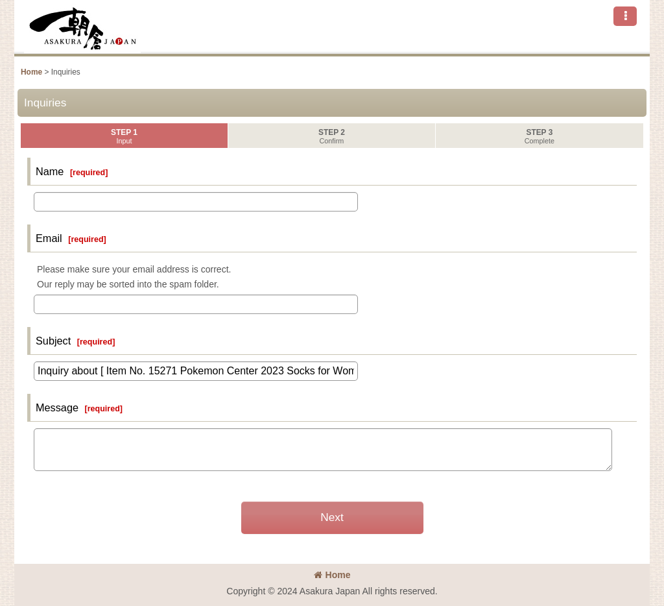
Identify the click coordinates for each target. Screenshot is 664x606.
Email (49, 238)
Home (332, 575)
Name (50, 171)
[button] (625, 16)
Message (57, 407)
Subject (53, 340)
